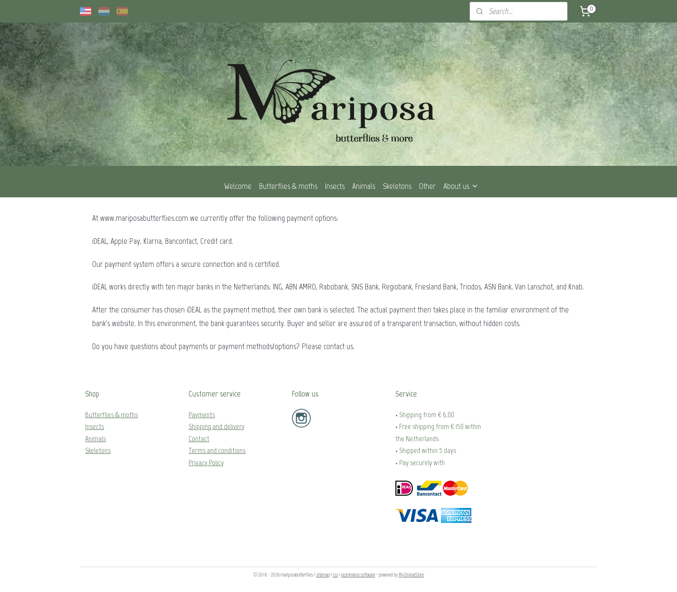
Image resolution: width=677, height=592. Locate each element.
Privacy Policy (206, 462)
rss (335, 575)
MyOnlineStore (411, 575)
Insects (335, 186)
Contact (199, 438)
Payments (202, 414)
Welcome (238, 186)
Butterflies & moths (288, 186)
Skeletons (397, 186)
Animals (363, 186)
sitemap (323, 575)
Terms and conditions (217, 450)
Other (427, 186)
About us (461, 186)
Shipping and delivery (216, 426)
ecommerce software (358, 575)
